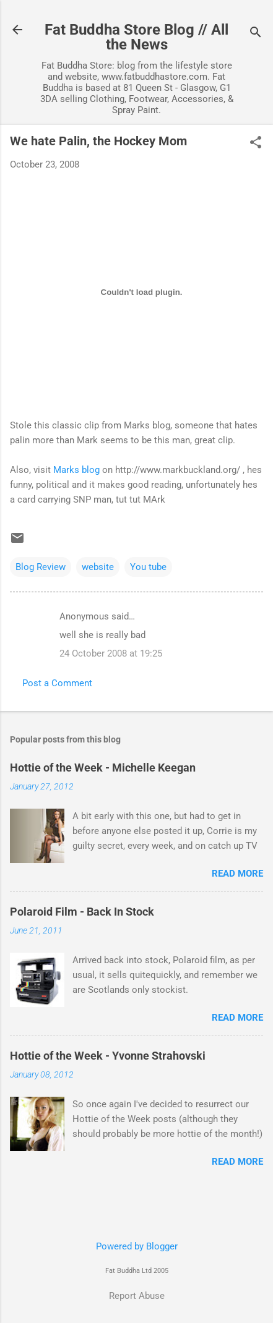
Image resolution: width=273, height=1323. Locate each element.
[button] (255, 143)
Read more (237, 873)
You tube (148, 566)
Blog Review (40, 566)
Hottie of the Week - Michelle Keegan (103, 767)
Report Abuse (137, 1295)
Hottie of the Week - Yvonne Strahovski (108, 1055)
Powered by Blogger (137, 1246)
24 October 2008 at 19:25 (110, 653)
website (98, 566)
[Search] (255, 34)
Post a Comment (57, 683)
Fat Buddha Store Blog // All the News (136, 37)
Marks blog (76, 469)
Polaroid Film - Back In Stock (82, 911)
